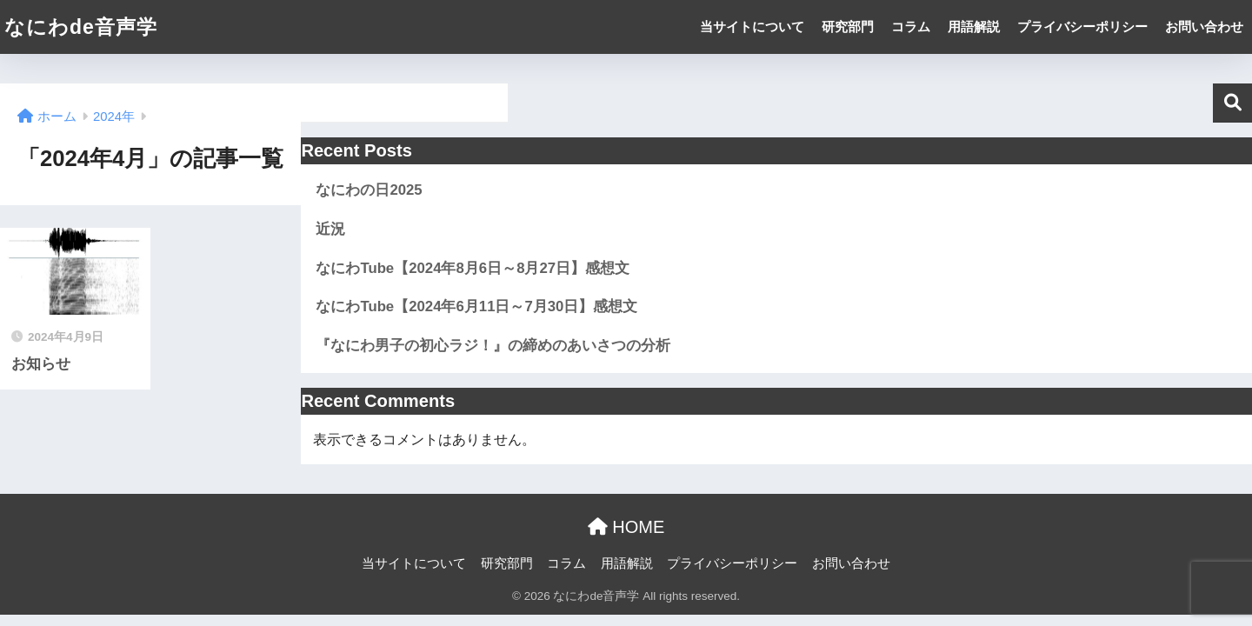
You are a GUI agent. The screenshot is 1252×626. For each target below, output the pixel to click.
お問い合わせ (1204, 26)
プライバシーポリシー (1082, 26)
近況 (330, 229)
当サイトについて (752, 26)
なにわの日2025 (369, 190)
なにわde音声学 (80, 27)
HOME (626, 526)
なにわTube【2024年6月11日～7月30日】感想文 (476, 306)
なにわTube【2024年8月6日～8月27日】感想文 (472, 268)
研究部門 (848, 26)
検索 (1232, 103)
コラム (910, 26)
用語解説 (974, 26)
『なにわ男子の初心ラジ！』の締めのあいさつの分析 (493, 345)
